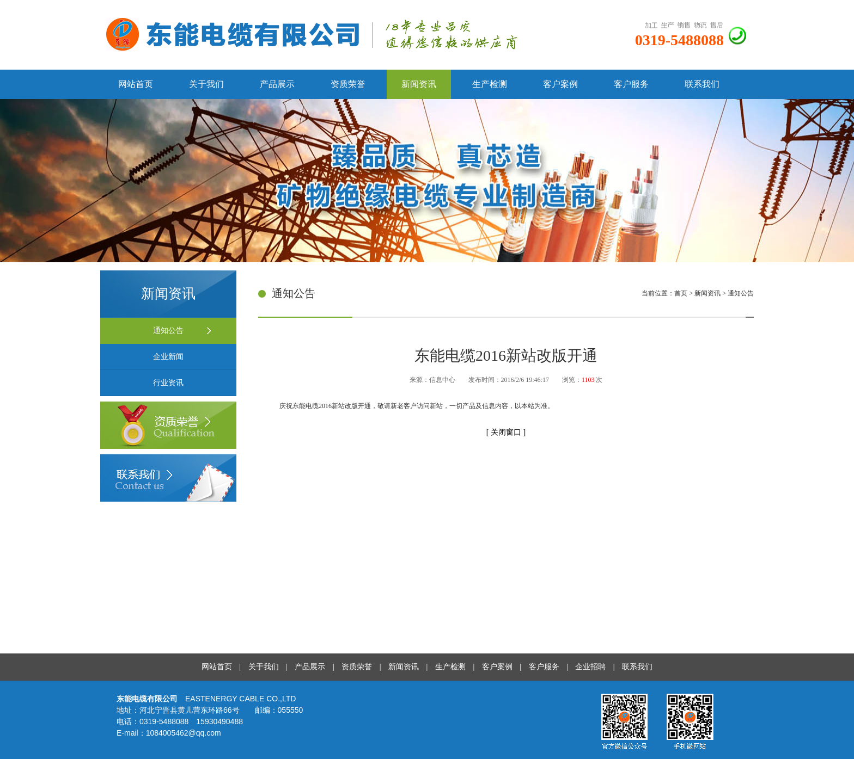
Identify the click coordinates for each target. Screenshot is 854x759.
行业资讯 (168, 383)
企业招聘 (590, 667)
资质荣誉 (348, 84)
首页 (681, 293)
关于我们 (206, 84)
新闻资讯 (418, 84)
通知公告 (168, 330)
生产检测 (489, 84)
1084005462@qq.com (183, 733)
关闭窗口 (507, 432)
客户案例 (560, 84)
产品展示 (277, 84)
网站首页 (135, 84)
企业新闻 (168, 357)
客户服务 (631, 84)
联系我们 (702, 84)
